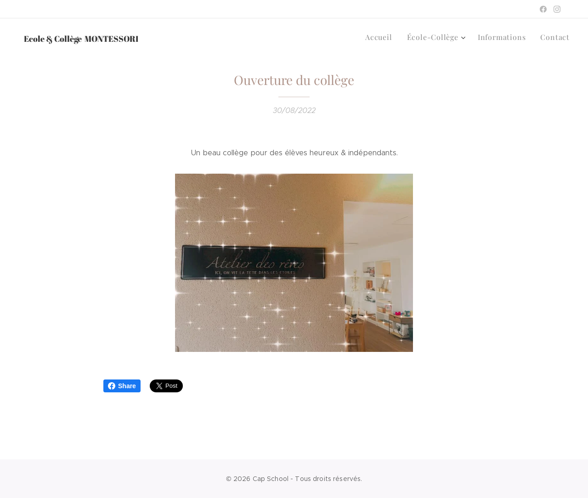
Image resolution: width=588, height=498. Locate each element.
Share (122, 386)
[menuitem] (390, 37)
